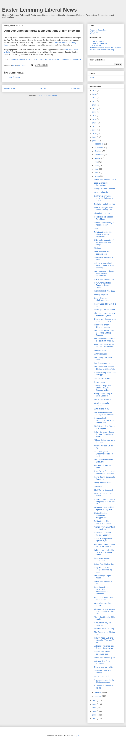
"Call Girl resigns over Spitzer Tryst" (103, 540)
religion (58, 59)
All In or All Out (95, 46)
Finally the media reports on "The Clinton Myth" (104, 345)
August (97, 158)
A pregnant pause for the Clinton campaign (104, 681)
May (96, 169)
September (99, 155)
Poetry (92, 34)
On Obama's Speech (102, 378)
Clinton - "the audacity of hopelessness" (104, 224)
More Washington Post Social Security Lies (103, 208)
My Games (94, 32)
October (98, 151)
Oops (96, 228)
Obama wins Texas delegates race (102, 653)
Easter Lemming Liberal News (39, 10)
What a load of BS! (101, 409)
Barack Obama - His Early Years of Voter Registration (104, 273)
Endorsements (100, 350)
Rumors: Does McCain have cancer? (103, 598)
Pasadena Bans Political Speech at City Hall (104, 508)
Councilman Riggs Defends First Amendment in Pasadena (101, 590)
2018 (94, 105)
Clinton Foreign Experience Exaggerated (100, 515)
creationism (21, 59)
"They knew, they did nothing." (102, 624)
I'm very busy (99, 382)
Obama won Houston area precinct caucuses (105, 320)
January (98, 696)
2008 (94, 141)
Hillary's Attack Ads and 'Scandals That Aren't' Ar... (104, 640)
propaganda (66, 59)
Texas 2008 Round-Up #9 (104, 657)
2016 (94, 112)
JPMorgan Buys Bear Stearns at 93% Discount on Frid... (102, 388)
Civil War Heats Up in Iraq (104, 204)
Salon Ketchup (100, 486)
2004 (94, 711)
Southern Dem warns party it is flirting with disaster (103, 198)
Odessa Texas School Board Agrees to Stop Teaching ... (104, 265)
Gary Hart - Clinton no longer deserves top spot (103, 570)
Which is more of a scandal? (101, 404)
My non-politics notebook (99, 30)
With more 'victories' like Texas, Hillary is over (104, 647)
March (97, 176)
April (96, 173)
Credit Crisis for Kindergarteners (101, 299)
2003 (94, 715)
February (98, 692)
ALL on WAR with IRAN (98, 44)
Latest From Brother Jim (104, 564)
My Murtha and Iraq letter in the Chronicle (105, 48)
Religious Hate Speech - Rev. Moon (104, 218)
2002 (94, 718)
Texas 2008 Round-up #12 (105, 279)
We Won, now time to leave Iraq (102, 50)
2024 (94, 94)
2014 (94, 119)
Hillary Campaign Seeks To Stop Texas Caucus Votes (104, 434)
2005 (94, 708)
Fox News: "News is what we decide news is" (104, 545)
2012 (94, 126)
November (98, 147)
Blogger (76, 736)
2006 (94, 704)
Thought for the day (102, 213)
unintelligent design (47, 59)
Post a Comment (13, 77)
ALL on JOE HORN (97, 42)
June (96, 165)
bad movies (76, 59)
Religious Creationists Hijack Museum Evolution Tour (103, 234)
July (96, 162)
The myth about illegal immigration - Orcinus (104, 413)
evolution (12, 59)
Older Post (76, 88)
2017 (94, 108)
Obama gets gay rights (103, 667)
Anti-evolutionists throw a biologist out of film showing (42, 30)
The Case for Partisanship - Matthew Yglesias (104, 314)
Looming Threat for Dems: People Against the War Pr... (104, 501)
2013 (94, 123)
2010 (94, 134)
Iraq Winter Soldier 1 (102, 399)
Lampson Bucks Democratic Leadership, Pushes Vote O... (105, 420)
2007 (94, 700)
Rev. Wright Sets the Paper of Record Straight (102, 285)
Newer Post (9, 88)
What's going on (100, 354)
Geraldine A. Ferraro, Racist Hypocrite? (102, 534)
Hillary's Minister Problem (104, 189)
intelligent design (32, 59)
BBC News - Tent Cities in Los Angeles (104, 427)
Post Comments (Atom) (48, 95)
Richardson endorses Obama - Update (102, 326)
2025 (94, 90)
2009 (94, 137)
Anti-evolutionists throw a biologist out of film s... (104, 340)
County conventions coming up (102, 559)
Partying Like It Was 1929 (104, 291)
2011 (94, 130)
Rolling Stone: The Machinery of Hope (103, 522)
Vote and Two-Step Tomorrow (102, 662)
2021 (94, 98)
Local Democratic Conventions (101, 184)
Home (43, 88)
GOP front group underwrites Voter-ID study (103, 454)
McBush (97, 248)
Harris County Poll (101, 676)
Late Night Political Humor (104, 310)
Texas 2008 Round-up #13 (105, 179)
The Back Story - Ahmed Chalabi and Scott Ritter (105, 368)
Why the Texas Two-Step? (104, 629)
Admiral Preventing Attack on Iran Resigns (104, 528)
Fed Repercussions (102, 363)
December (98, 144)
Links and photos (60, 43)
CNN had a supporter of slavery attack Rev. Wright (104, 242)
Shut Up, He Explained (103, 490)
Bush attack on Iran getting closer (102, 253)
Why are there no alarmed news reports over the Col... (104, 611)
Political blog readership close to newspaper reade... (104, 552)
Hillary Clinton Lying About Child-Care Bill (105, 395)
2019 (94, 101)
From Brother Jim (101, 192)
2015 (94, 116)
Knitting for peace (101, 294)
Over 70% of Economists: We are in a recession (104, 472)
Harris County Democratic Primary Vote (104, 478)
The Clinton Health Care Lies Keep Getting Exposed (104, 333)
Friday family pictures (102, 483)
